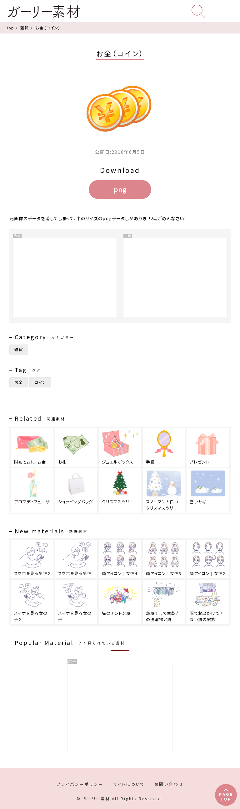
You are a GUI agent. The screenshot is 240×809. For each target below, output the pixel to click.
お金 (18, 382)
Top (10, 28)
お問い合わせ (169, 784)
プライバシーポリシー (80, 784)
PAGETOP (226, 796)
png (120, 189)
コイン (40, 382)
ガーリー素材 (43, 11)
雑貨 (24, 28)
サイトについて (129, 784)
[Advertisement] (120, 708)
